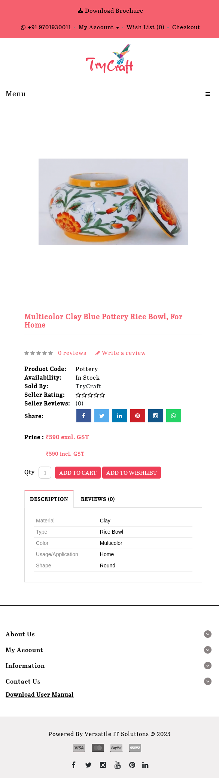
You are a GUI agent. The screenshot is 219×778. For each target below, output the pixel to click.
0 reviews (72, 352)
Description (49, 499)
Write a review (120, 352)
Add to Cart (78, 472)
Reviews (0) (98, 499)
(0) (80, 403)
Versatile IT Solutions (117, 734)
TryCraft (88, 386)
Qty (29, 472)
